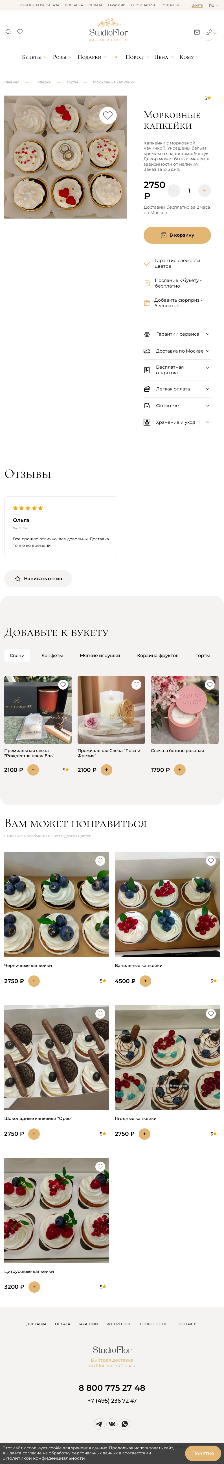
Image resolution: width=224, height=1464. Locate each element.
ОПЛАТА (62, 1324)
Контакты (170, 5)
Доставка (74, 5)
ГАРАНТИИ (88, 1324)
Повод (134, 57)
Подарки (90, 57)
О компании (143, 5)
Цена (161, 57)
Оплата (95, 5)
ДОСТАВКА (37, 1324)
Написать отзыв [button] (38, 578)
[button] (8, 30)
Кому (186, 57)
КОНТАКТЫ (187, 1324)
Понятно (203, 1453)
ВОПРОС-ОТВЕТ (154, 1324)
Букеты (32, 57)
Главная (11, 82)
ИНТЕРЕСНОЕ (118, 1324)
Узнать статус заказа (39, 5)
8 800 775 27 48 (112, 1388)
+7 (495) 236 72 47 (112, 1400)
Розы (60, 57)
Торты (72, 82)
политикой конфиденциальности (45, 1458)
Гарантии (117, 5)
